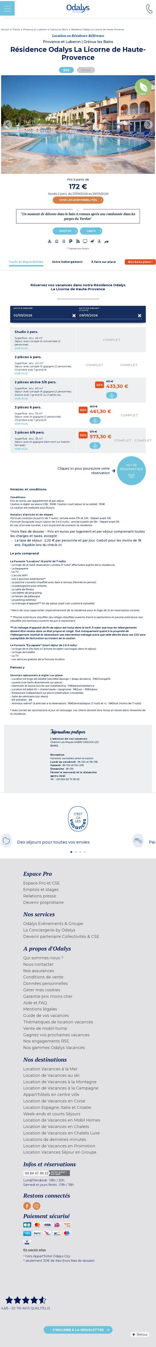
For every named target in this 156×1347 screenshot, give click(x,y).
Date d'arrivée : (24, 309)
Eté (66, 70)
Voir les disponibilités (78, 200)
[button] (78, 248)
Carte (91, 231)
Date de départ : (90, 309)
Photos (65, 231)
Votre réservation (131, 471)
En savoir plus (34, 1250)
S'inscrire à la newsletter (78, 1330)
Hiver (86, 70)
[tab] (26, 262)
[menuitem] (78, 883)
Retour (140, 1335)
